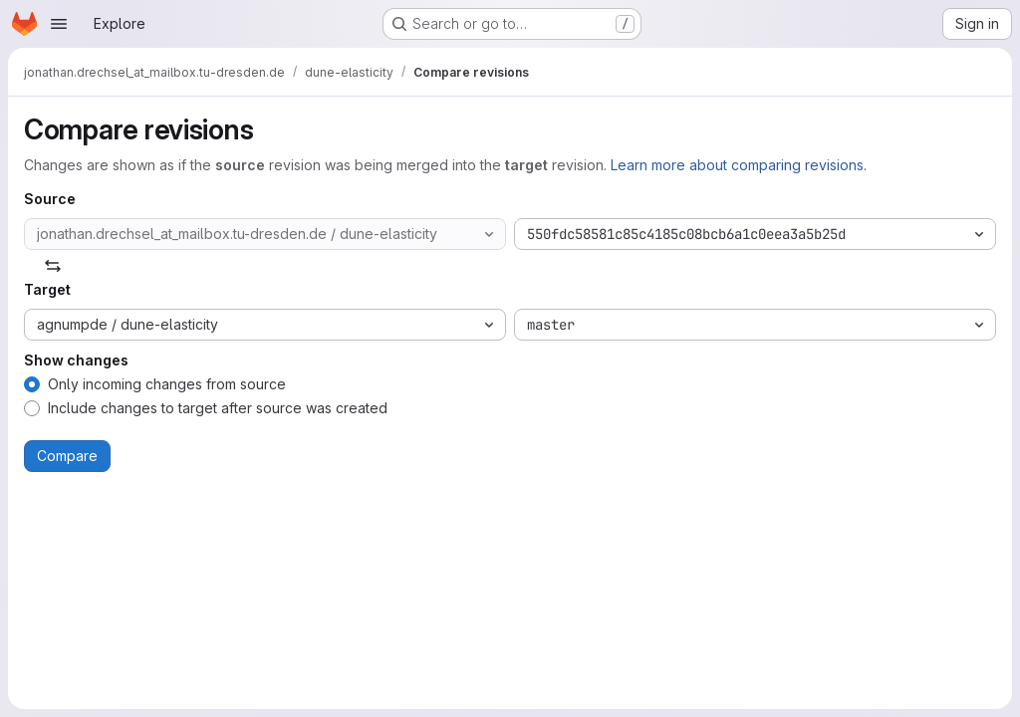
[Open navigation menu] (59, 24)
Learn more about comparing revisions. (739, 164)
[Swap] (53, 266)
